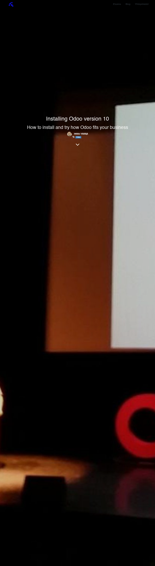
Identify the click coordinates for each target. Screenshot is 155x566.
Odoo (78, 137)
